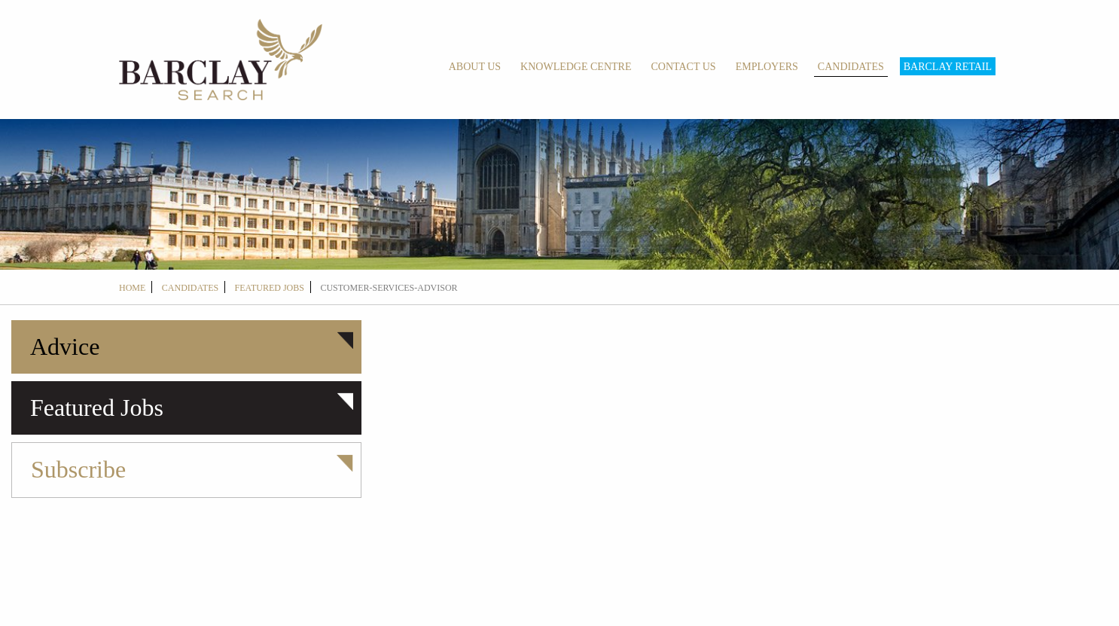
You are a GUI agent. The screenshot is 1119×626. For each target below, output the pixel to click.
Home (132, 287)
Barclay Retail (948, 66)
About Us (475, 66)
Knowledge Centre (575, 66)
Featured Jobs (269, 287)
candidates (190, 287)
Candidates (851, 66)
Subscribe (78, 469)
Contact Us (683, 66)
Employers (767, 66)
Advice (64, 346)
